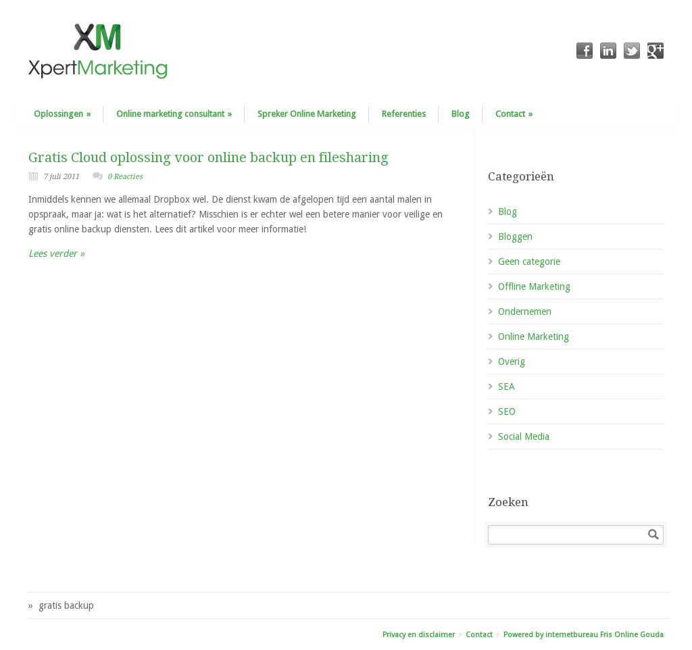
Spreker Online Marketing (306, 114)
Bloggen (515, 236)
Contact (514, 114)
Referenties (404, 114)
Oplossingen (62, 114)
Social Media (523, 436)
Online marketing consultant (174, 114)
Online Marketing (533, 336)
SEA (506, 386)
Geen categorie (529, 261)
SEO (507, 411)
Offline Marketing (534, 286)
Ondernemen (524, 311)
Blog (460, 114)
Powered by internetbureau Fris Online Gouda (583, 634)
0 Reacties (125, 176)
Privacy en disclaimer (418, 634)
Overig (511, 361)
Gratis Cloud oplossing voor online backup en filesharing (208, 157)
